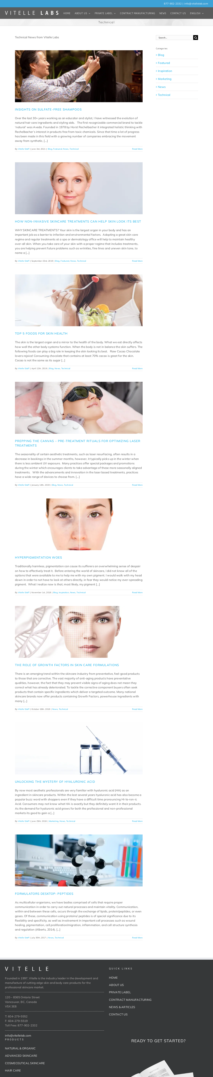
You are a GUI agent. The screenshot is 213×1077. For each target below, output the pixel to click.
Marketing (54, 821)
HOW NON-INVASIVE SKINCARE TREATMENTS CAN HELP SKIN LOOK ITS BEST (78, 221)
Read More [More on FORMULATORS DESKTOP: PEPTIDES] (137, 937)
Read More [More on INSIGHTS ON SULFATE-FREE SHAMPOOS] (137, 149)
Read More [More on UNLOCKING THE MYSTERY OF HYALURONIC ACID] (137, 821)
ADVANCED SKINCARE (21, 1055)
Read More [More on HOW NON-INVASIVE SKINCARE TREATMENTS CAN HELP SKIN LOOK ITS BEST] (137, 261)
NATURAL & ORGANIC (20, 1048)
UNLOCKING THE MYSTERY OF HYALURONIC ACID (55, 782)
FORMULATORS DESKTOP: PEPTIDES (44, 894)
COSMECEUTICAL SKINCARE (25, 1063)
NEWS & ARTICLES (122, 1007)
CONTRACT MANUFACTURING (130, 999)
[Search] (195, 37)
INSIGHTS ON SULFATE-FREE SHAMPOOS (48, 109)
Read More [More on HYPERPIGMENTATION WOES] (137, 592)
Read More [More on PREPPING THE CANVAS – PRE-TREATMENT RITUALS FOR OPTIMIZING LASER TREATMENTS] (137, 485)
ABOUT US (116, 985)
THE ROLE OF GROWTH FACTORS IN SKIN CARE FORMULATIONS (67, 665)
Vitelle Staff (23, 149)
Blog (50, 149)
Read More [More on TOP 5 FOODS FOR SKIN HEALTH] (137, 368)
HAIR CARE (13, 1070)
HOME (113, 977)
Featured (57, 149)
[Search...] (174, 37)
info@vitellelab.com (196, 3)
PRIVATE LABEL (120, 992)
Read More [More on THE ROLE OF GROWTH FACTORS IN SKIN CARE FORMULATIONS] (137, 709)
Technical (74, 149)
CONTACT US (118, 1014)
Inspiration (64, 592)
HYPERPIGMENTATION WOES (38, 557)
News (65, 149)
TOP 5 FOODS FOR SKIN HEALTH (41, 333)
